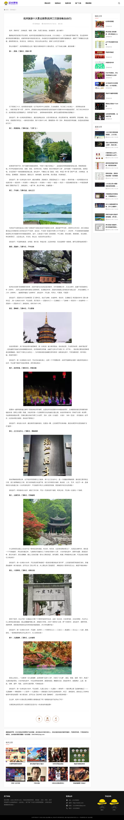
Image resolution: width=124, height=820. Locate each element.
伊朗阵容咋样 (110, 62)
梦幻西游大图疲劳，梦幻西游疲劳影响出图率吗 (112, 227)
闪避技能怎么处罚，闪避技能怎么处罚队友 (112, 155)
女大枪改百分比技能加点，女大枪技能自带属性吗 (112, 85)
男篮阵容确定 (110, 52)
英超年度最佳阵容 (79, 764)
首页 (7, 9)
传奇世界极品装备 (58, 764)
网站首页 (47, 3)
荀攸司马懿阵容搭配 (112, 93)
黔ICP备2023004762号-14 (71, 817)
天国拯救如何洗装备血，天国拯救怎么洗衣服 (112, 196)
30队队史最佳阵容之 (58, 783)
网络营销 (88, 3)
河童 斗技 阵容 (15, 783)
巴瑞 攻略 (37, 783)
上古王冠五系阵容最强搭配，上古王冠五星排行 (112, 135)
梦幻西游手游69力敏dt (37, 764)
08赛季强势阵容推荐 (15, 764)
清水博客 (11, 3)
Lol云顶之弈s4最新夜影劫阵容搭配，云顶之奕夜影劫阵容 (112, 186)
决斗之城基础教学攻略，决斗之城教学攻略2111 (112, 206)
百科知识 (13, 9)
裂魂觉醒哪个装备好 (79, 783)
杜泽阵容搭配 (110, 21)
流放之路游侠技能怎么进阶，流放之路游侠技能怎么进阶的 (112, 145)
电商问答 (68, 3)
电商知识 (58, 3)
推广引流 (78, 3)
